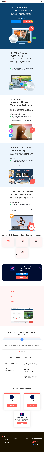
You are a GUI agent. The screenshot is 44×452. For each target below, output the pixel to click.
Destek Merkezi (25, 438)
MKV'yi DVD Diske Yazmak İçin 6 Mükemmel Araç (29, 369)
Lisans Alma (25, 440)
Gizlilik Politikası (31, 450)
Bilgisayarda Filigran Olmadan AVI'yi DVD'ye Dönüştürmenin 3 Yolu (11, 368)
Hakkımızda (15, 438)
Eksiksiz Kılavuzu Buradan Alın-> (16, 306)
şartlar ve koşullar (25, 450)
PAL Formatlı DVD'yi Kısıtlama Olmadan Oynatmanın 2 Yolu (11, 375)
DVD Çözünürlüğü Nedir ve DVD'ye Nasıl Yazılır (12, 364)
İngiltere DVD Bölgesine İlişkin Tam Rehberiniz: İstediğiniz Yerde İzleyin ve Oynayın (30, 373)
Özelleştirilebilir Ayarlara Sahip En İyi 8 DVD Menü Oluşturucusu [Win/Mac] (30, 377)
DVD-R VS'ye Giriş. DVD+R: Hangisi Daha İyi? (12, 371)
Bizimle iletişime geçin (17, 440)
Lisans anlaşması (37, 450)
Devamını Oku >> (22, 379)
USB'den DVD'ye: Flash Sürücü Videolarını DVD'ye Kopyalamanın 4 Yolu (31, 364)
